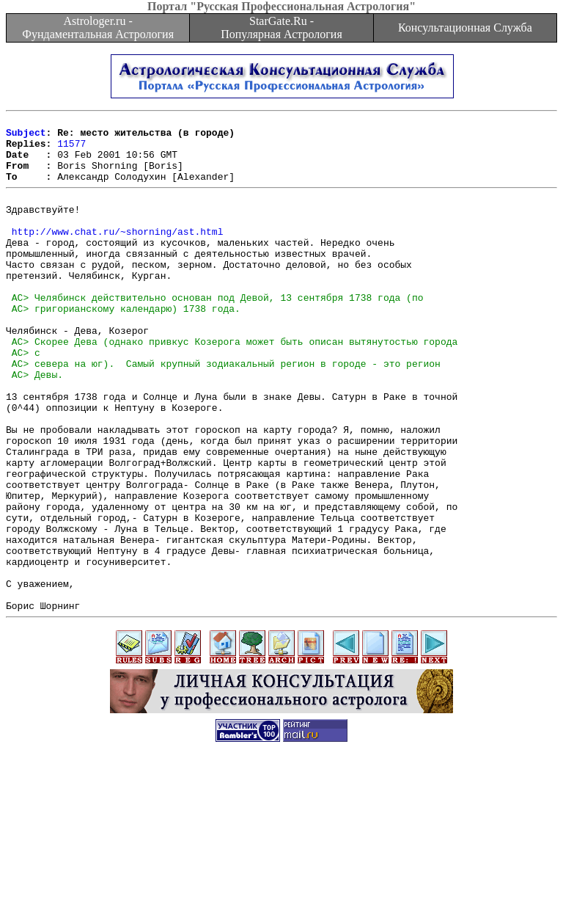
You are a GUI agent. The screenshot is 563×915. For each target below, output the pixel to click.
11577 (71, 149)
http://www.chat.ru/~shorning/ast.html (118, 253)
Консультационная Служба (465, 27)
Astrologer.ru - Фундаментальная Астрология (98, 27)
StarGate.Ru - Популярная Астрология (281, 27)
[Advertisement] (281, 882)
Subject (26, 136)
